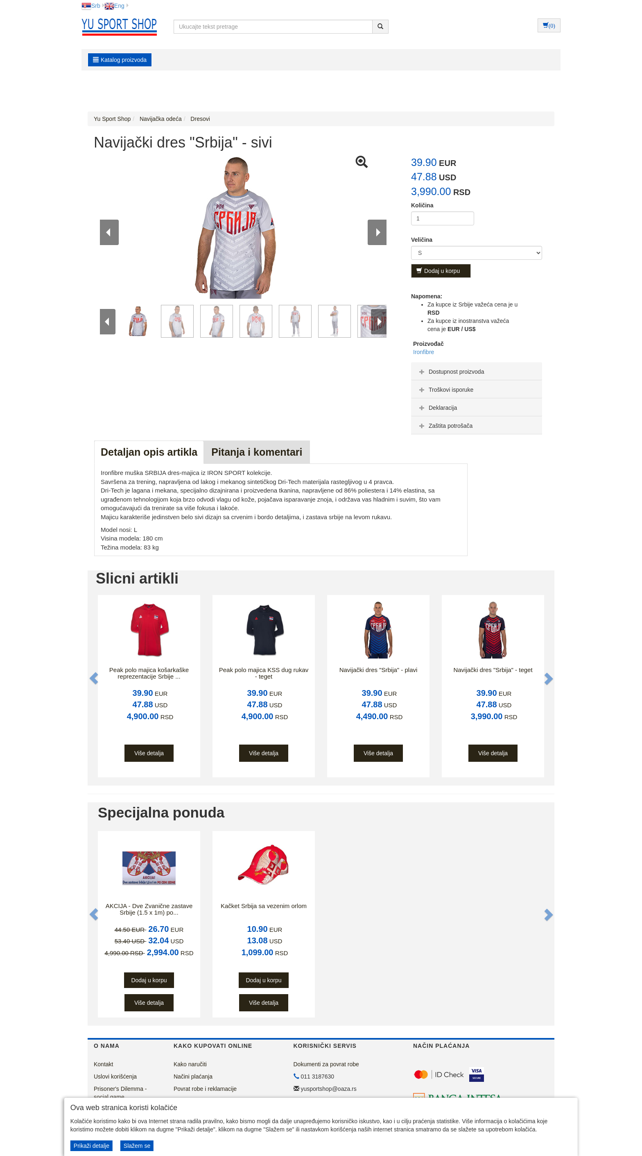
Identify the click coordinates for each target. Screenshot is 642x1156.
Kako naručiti (190, 1064)
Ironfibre (423, 352)
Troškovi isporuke (445, 389)
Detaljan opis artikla (149, 452)
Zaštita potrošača (444, 425)
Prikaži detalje (91, 1145)
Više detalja (149, 753)
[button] (95, 678)
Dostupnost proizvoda (450, 371)
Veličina (421, 239)
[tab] (476, 371)
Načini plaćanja (193, 1076)
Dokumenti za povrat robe (326, 1064)
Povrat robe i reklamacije (205, 1089)
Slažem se (137, 1145)
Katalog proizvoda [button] (120, 60)
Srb (90, 5)
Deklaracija (437, 407)
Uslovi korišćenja (115, 1076)
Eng (114, 5)
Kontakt (103, 1064)
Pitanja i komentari (256, 452)
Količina (422, 205)
